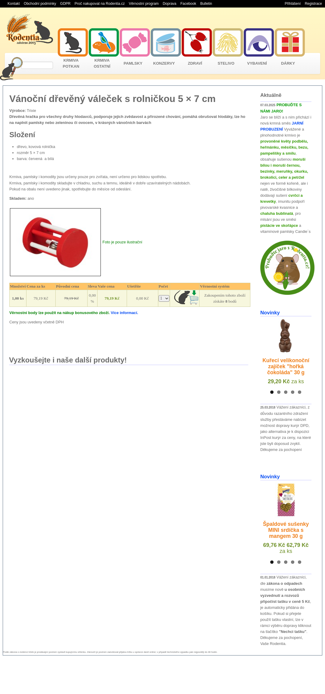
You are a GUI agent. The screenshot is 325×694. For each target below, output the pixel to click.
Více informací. (124, 312)
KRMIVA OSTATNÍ (102, 63)
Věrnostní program (144, 4)
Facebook (188, 4)
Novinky (270, 313)
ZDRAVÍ (195, 63)
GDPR (65, 4)
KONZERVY (164, 63)
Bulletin (206, 4)
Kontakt (14, 4)
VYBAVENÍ (257, 63)
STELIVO (226, 63)
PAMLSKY (133, 63)
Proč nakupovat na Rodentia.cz (100, 4)
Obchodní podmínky (40, 4)
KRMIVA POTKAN (71, 63)
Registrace (313, 4)
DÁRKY (288, 63)
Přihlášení (293, 4)
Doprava (169, 4)
